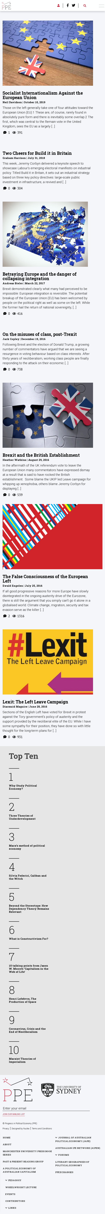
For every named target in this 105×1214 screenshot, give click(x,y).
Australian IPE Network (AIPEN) (77, 1148)
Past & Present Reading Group (23, 1161)
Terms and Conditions (42, 1128)
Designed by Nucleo (20, 1128)
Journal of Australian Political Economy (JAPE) (73, 1139)
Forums (63, 1154)
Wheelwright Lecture (21, 1187)
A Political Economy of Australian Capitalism (19, 1170)
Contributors (15, 1201)
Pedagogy (14, 1180)
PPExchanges (64, 1172)
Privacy (6, 1128)
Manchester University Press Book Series (27, 1153)
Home (6, 1137)
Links (12, 1207)
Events (10, 1194)
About (7, 1144)
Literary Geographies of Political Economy (72, 1163)
